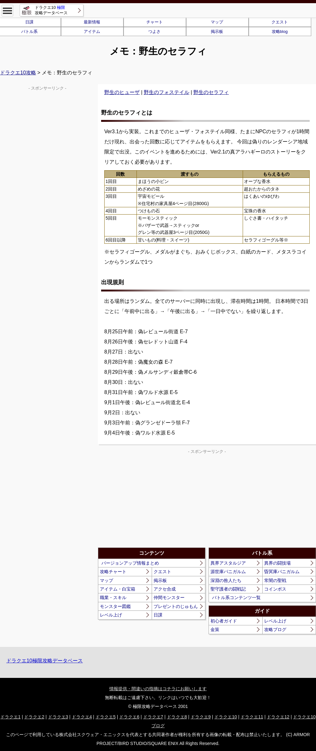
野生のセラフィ (211, 92)
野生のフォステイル (166, 92)
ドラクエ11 (251, 716)
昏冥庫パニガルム (282, 571)
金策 (214, 629)
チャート (154, 22)
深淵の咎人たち (225, 580)
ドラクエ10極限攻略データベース (44, 660)
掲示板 (217, 31)
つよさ (154, 31)
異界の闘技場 (277, 563)
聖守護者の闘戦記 (228, 588)
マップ (217, 22)
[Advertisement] (153, 500)
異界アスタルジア (228, 563)
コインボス (275, 588)
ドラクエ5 (105, 716)
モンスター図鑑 (115, 606)
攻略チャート (113, 571)
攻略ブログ (275, 629)
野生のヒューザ (122, 92)
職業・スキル (113, 597)
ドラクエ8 (177, 716)
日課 (158, 614)
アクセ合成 (165, 588)
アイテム (92, 31)
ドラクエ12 (278, 716)
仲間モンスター (169, 597)
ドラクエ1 (10, 716)
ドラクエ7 (153, 716)
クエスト (279, 22)
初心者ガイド (223, 620)
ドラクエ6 (129, 716)
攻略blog (280, 31)
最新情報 (92, 22)
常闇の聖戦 (275, 580)
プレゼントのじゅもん (176, 606)
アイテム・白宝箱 (117, 588)
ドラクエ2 (34, 716)
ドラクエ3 (58, 716)
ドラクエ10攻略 (18, 72)
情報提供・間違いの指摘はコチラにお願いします (158, 688)
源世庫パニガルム (228, 571)
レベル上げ (111, 614)
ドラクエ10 (225, 716)
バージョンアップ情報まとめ (130, 563)
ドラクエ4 (82, 716)
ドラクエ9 (201, 716)
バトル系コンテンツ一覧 (236, 597)
